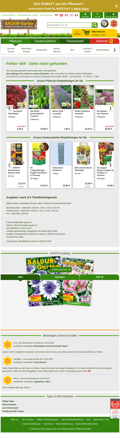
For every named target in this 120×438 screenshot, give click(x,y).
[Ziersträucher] (41, 50)
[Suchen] (95, 25)
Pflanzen (15, 41)
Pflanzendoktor (9, 404)
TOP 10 (99, 277)
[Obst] (72, 50)
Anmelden (85, 17)
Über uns (15, 419)
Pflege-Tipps (8, 401)
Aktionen (104, 41)
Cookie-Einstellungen (31, 424)
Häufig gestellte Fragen (13, 411)
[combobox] (69, 25)
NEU (20, 277)
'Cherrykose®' (40, 362)
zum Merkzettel (77, 33)
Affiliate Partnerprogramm (48, 419)
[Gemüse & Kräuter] (87, 50)
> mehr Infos (80, 8)
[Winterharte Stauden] (26, 50)
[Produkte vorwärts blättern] (110, 108)
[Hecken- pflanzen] (57, 50)
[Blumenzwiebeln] (102, 50)
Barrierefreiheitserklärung (72, 419)
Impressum (48, 424)
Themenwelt (74, 41)
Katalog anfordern (60, 269)
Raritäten (60, 277)
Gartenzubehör (45, 41)
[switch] (111, 15)
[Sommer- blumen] (11, 50)
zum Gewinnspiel (10, 408)
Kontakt (97, 17)
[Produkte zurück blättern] (9, 108)
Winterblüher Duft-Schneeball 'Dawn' (51, 346)
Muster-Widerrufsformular (87, 424)
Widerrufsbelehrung (64, 424)
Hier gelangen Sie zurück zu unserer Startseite (27, 73)
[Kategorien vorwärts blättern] (115, 50)
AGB (88, 419)
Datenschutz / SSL (101, 419)
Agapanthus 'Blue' (42, 382)
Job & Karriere (28, 419)
